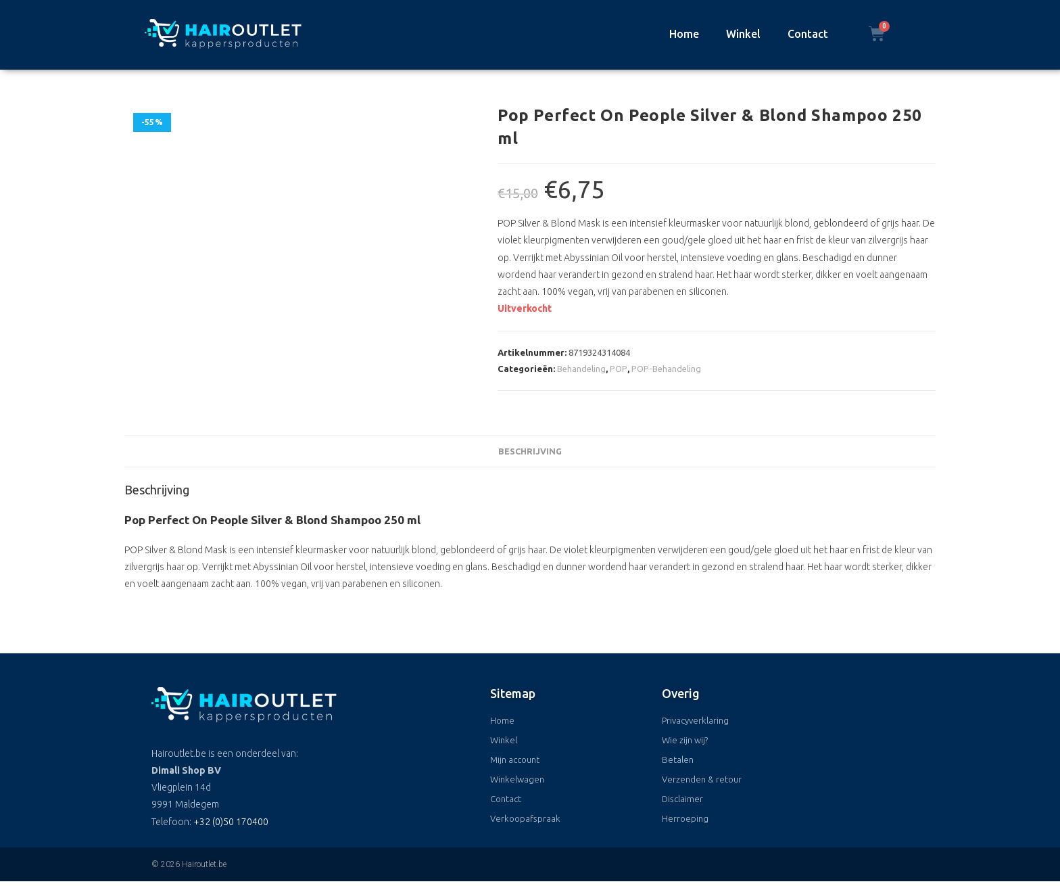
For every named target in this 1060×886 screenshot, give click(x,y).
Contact (808, 34)
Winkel (743, 34)
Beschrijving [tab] (530, 451)
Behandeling (581, 368)
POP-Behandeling (666, 368)
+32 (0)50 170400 (230, 821)
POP (618, 368)
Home (684, 34)
